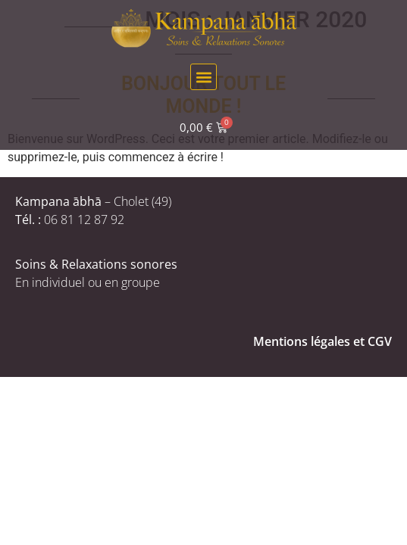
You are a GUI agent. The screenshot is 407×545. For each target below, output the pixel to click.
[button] (203, 77)
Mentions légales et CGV (322, 341)
